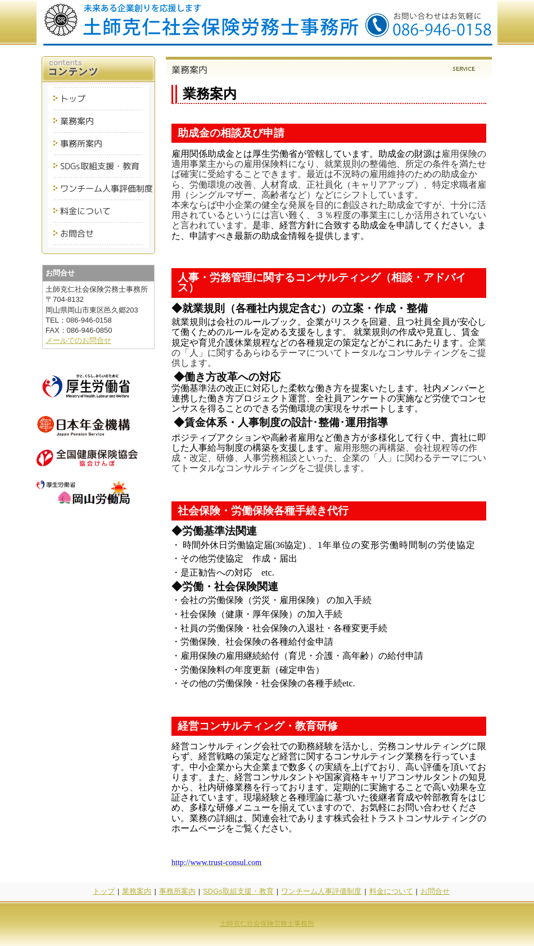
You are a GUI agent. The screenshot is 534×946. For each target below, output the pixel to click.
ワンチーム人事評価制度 (321, 891)
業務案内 (136, 891)
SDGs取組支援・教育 (238, 891)
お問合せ (435, 891)
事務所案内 (177, 891)
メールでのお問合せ (78, 340)
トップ (104, 891)
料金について (391, 891)
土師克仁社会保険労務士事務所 (267, 923)
